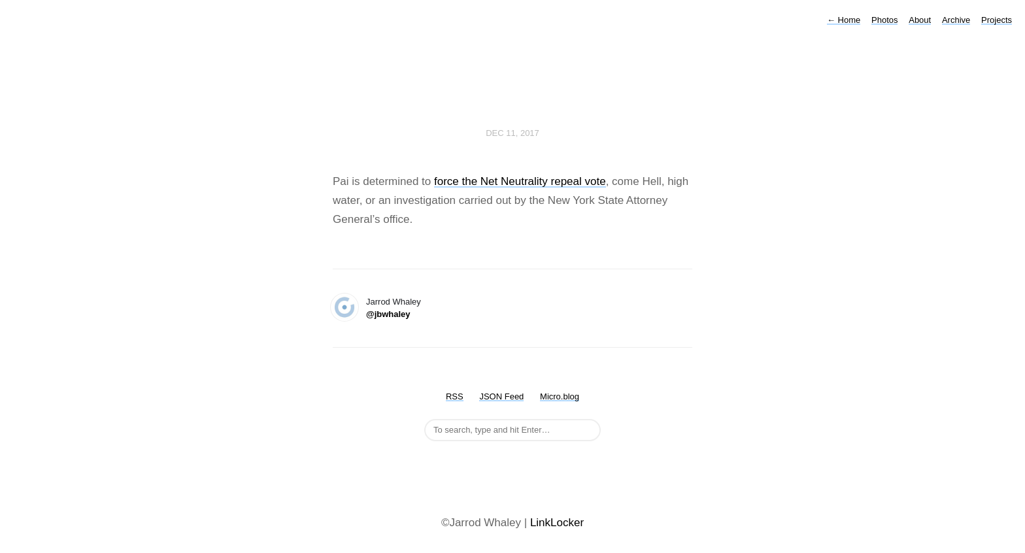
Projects (996, 20)
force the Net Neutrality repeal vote (520, 181)
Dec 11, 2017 (512, 133)
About (920, 20)
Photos (884, 20)
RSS (454, 396)
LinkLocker (557, 522)
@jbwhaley (388, 314)
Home (843, 20)
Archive (956, 20)
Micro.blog (559, 396)
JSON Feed (501, 396)
